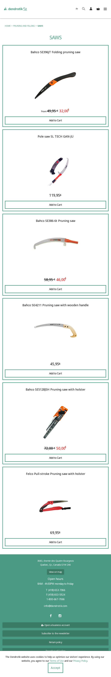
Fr (77, 8)
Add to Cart (55, 120)
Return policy (55, 642)
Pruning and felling (24, 25)
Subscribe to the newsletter (55, 633)
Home (8, 25)
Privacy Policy (80, 660)
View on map (55, 571)
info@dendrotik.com (55, 606)
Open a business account (55, 625)
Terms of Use (57, 660)
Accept (55, 668)
